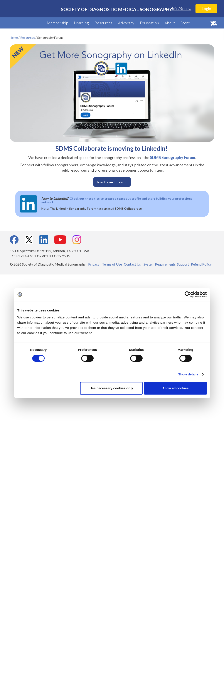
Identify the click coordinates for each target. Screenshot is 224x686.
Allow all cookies (175, 388)
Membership (57, 22)
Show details (188, 374)
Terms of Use (112, 264)
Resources (103, 22)
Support (183, 264)
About (170, 22)
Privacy (93, 264)
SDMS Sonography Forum (172, 157)
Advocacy (126, 22)
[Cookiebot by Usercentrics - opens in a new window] (188, 294)
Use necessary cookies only (111, 388)
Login (206, 8)
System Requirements (159, 264)
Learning (81, 22)
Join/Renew (181, 8)
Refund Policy (201, 264)
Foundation (149, 22)
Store (185, 22)
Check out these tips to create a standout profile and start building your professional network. (117, 200)
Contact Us (132, 264)
